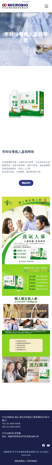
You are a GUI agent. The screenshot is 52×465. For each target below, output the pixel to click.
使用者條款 (32, 461)
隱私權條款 (20, 461)
